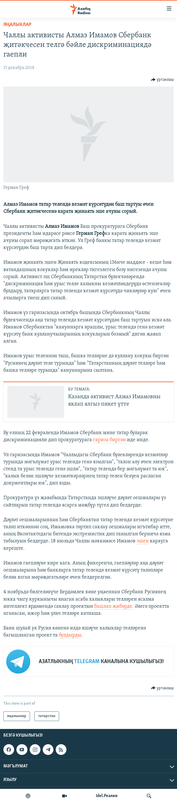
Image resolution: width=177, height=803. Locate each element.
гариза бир (105, 440)
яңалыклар (17, 24)
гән (122, 440)
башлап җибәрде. (114, 606)
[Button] (162, 80)
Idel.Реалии (107, 796)
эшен (143, 541)
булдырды (70, 635)
